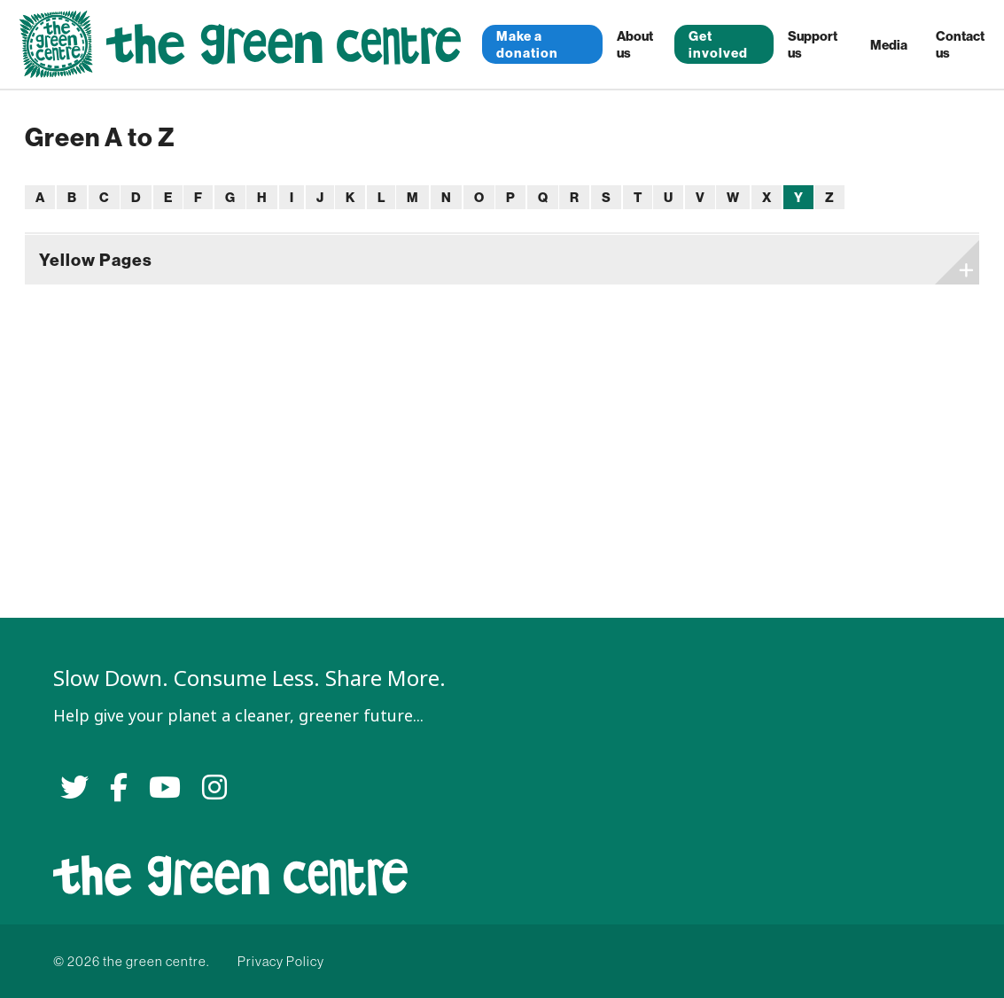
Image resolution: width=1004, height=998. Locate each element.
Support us (812, 44)
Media (888, 44)
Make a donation (527, 44)
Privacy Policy (280, 961)
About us (635, 44)
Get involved (718, 44)
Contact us (960, 44)
